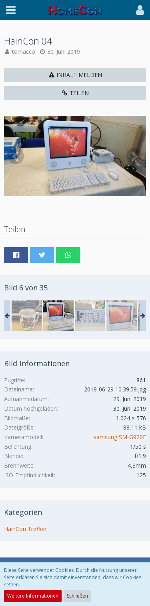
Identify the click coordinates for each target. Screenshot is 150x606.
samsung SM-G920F (120, 437)
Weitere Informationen (32, 595)
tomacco (23, 51)
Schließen (77, 595)
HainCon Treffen (25, 529)
